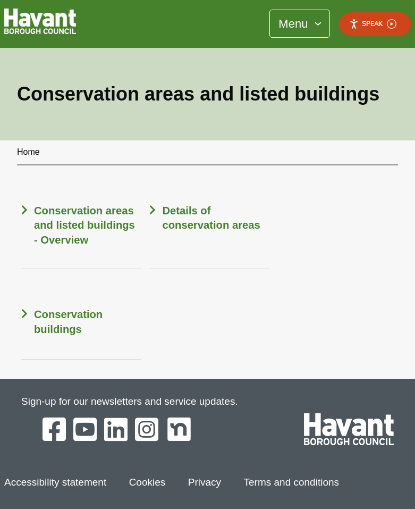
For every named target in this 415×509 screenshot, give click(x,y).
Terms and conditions (292, 482)
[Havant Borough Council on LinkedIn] (116, 430)
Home (28, 151)
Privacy (204, 482)
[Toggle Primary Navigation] (299, 24)
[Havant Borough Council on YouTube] (85, 430)
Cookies (147, 482)
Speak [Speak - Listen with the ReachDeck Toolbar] (372, 24)
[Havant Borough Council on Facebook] (54, 430)
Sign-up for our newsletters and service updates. (129, 401)
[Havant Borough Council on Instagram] (146, 430)
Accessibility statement (55, 482)
